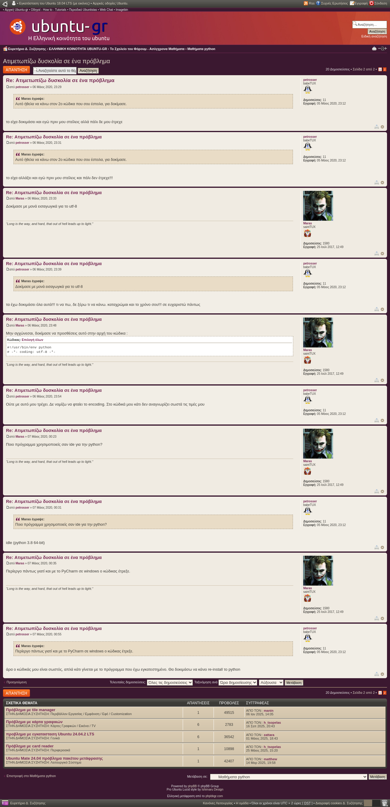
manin (268, 710)
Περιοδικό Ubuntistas (83, 9)
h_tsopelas (272, 722)
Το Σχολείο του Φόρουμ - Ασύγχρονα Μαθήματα (147, 49)
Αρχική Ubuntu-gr (16, 9)
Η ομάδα (242, 803)
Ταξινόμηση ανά (226, 682)
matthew (270, 759)
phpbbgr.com (214, 796)
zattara (269, 735)
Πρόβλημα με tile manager (30, 710)
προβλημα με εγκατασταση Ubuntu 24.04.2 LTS (50, 734)
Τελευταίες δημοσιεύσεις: (151, 682)
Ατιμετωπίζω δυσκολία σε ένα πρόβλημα (56, 61)
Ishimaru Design (212, 789)
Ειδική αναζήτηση (374, 36)
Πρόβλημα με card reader (30, 746)
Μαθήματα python (201, 49)
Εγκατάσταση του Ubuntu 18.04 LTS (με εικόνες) (54, 3)
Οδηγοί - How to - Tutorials (48, 9)
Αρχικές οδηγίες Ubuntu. (110, 3)
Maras (20, 198)
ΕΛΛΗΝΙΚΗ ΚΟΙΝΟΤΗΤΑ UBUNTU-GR (78, 49)
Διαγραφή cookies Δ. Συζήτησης (338, 803)
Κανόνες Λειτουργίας (218, 803)
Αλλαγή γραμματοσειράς (382, 48)
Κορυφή (382, 127)
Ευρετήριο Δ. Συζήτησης (27, 49)
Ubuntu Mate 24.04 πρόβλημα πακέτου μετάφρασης (54, 758)
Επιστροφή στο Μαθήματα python (31, 776)
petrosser (22, 87)
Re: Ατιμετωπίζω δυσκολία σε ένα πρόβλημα (60, 80)
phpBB (192, 786)
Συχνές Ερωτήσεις (334, 3)
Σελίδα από (364, 69)
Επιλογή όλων (32, 339)
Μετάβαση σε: (197, 776)
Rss (312, 3)
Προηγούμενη (17, 682)
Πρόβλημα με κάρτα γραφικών (34, 722)
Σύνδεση (380, 3)
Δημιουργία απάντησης (16, 69)
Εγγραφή (361, 3)
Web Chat (106, 9)
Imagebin (122, 9)
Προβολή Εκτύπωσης (374, 48)
